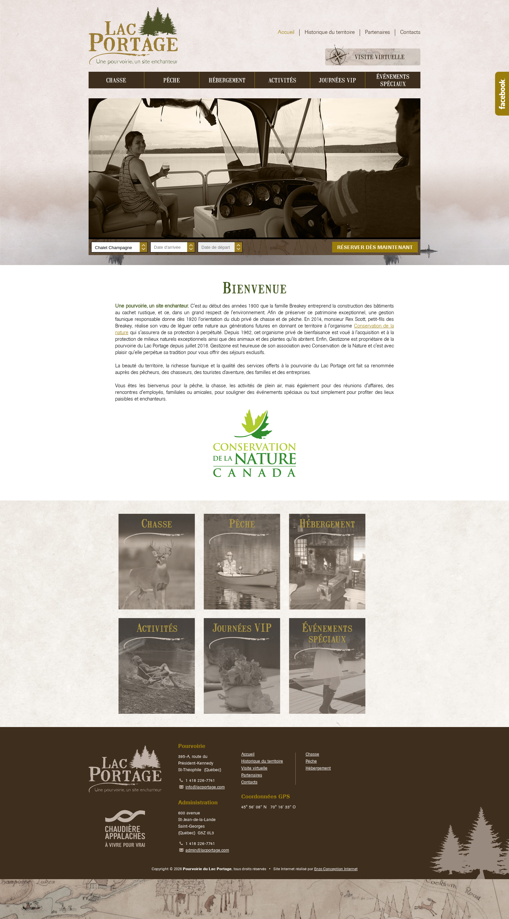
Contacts (249, 782)
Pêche (311, 762)
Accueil (247, 755)
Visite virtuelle (365, 56)
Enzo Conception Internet (336, 869)
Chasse (312, 755)
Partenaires (251, 776)
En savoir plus (136, 561)
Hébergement (318, 769)
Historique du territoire (262, 762)
